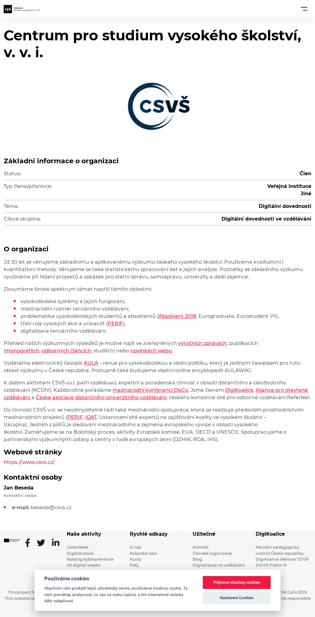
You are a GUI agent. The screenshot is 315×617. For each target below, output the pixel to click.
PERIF (115, 324)
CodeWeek (78, 547)
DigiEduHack (80, 553)
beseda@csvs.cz (51, 507)
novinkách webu (151, 351)
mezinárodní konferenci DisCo (150, 390)
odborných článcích (66, 351)
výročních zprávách (202, 343)
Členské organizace (212, 553)
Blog (197, 559)
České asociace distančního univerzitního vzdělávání (101, 397)
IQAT (91, 417)
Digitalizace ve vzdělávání (219, 565)
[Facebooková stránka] (30, 543)
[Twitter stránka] (43, 543)
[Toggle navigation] (304, 9)
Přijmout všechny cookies (236, 582)
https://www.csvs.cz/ (29, 462)
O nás (135, 547)
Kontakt (201, 547)
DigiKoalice (239, 390)
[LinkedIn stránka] (55, 543)
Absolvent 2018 (177, 316)
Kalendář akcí (144, 553)
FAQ (134, 565)
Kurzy (135, 559)
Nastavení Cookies (237, 597)
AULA (91, 363)
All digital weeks (83, 565)
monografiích (22, 351)
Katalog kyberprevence (90, 559)
